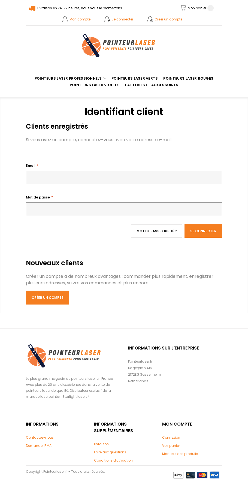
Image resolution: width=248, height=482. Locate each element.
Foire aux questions (110, 452)
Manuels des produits (180, 453)
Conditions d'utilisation (113, 460)
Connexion (171, 437)
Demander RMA (39, 445)
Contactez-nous (40, 437)
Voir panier (171, 445)
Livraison (101, 444)
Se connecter (122, 19)
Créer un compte (168, 19)
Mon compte (79, 19)
